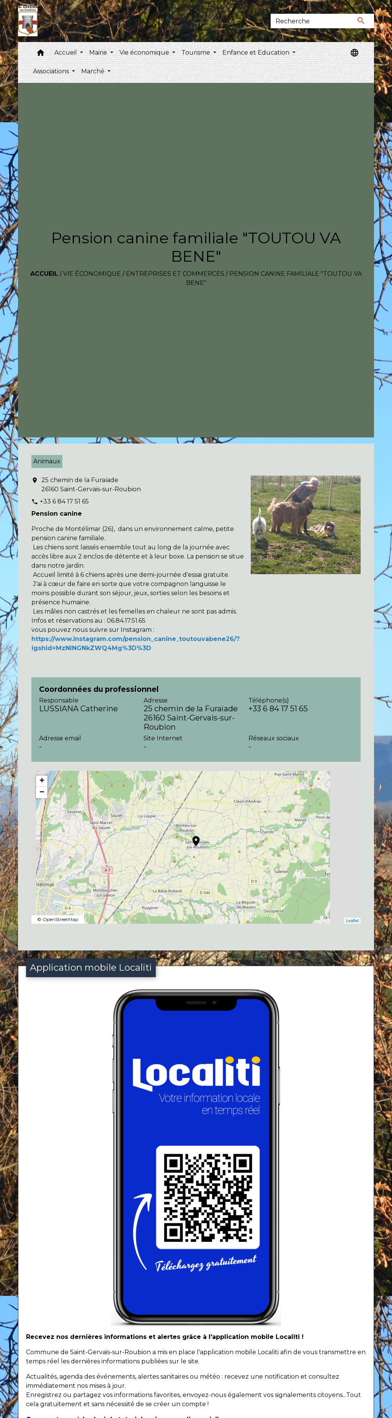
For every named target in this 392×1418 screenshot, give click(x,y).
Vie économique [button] (145, 52)
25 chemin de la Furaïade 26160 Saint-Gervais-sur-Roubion (91, 484)
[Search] (309, 21)
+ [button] (41, 781)
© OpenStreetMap (57, 919)
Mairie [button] (99, 52)
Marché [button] (93, 71)
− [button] (41, 792)
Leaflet (352, 920)
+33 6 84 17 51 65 (64, 501)
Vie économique (92, 273)
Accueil (44, 273)
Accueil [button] (66, 52)
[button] (40, 54)
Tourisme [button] (196, 52)
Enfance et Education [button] (256, 52)
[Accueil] (28, 21)
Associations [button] (51, 71)
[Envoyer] (361, 21)
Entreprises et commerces (175, 273)
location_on (192, 837)
